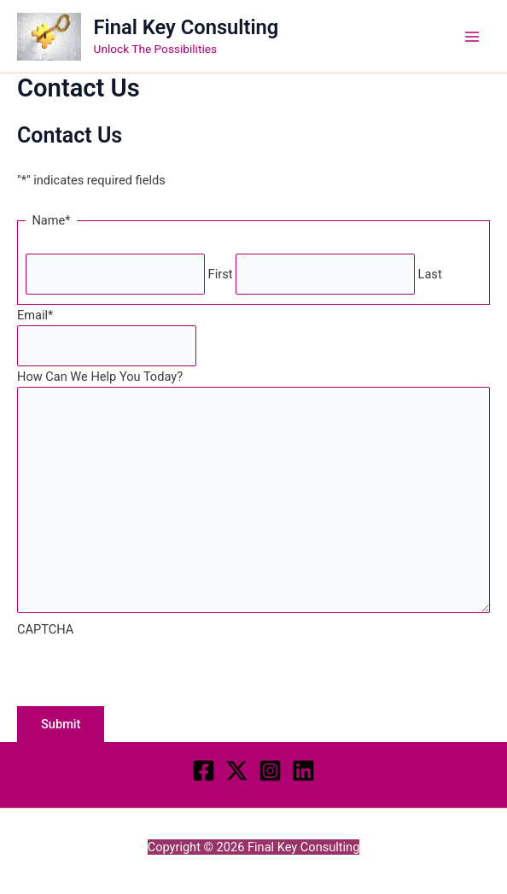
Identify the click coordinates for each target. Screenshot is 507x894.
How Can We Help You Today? (100, 376)
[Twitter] (236, 770)
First (220, 274)
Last (430, 274)
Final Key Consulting (186, 27)
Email (35, 315)
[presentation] (147, 673)
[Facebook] (203, 770)
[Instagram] (270, 770)
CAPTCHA (45, 629)
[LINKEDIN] (303, 770)
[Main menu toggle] (472, 37)
